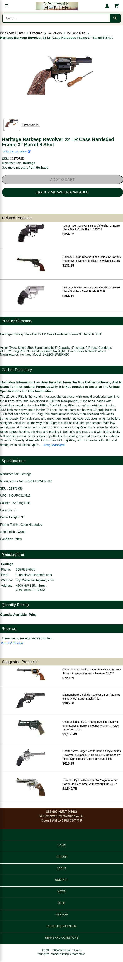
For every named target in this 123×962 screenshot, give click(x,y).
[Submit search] (115, 18)
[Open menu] (6, 6)
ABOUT (61, 868)
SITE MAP (61, 914)
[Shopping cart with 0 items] (116, 6)
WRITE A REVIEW (12, 642)
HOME (61, 845)
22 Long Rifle (76, 33)
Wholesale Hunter (12, 33)
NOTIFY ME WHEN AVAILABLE (62, 192)
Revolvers (55, 33)
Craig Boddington (54, 444)
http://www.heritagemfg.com (35, 580)
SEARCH (61, 856)
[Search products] (56, 18)
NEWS (61, 891)
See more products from (25, 167)
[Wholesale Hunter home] (56, 6)
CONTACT (61, 879)
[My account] (107, 6)
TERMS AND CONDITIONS (61, 937)
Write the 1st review (17, 151)
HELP (61, 903)
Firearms (36, 33)
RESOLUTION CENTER (61, 926)
